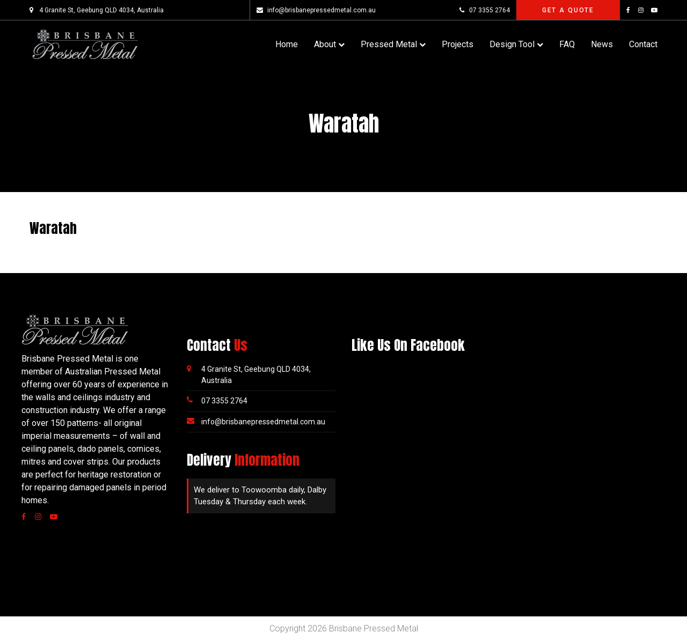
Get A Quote (568, 10)
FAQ (567, 44)
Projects (457, 44)
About (325, 44)
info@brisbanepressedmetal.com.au (316, 10)
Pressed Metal (389, 44)
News (602, 44)
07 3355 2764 (484, 10)
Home (286, 44)
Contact (643, 44)
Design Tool (512, 44)
